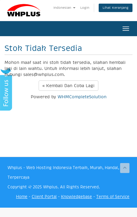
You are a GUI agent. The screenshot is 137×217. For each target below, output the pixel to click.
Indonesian (64, 7)
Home (21, 197)
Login (84, 7)
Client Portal (44, 197)
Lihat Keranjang (116, 7)
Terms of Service (112, 197)
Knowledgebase (76, 197)
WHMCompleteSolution (82, 97)
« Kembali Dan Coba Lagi (69, 85)
